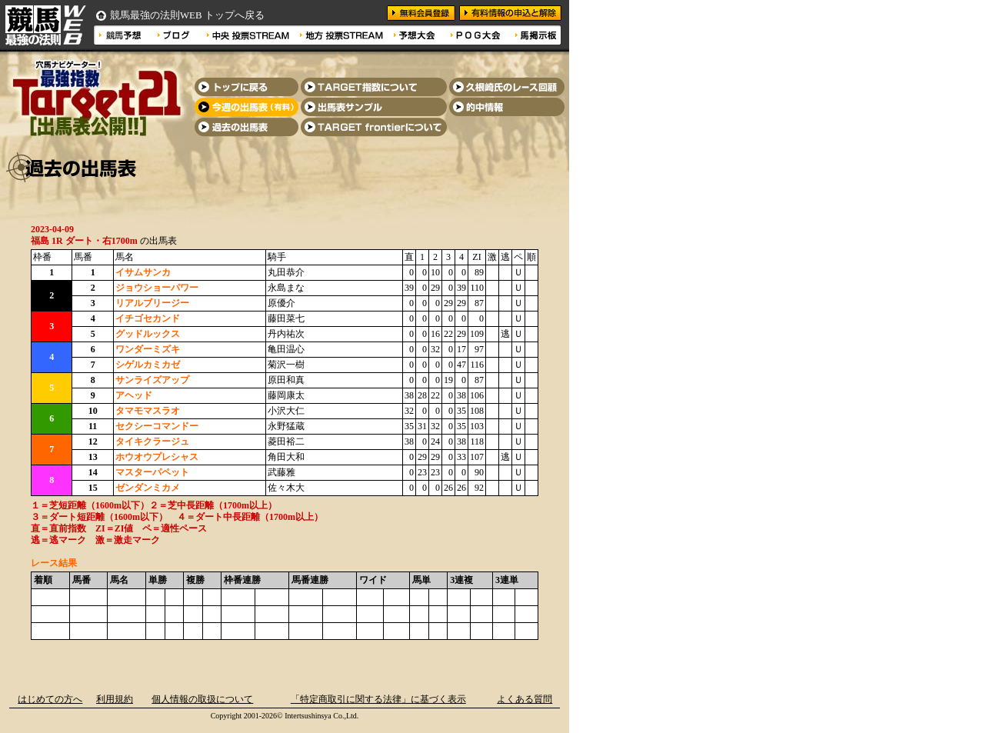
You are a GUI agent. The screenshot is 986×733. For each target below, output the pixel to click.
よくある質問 (524, 699)
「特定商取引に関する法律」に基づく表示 (378, 699)
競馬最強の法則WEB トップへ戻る (187, 15)
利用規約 (114, 699)
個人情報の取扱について (202, 699)
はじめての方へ (50, 699)
